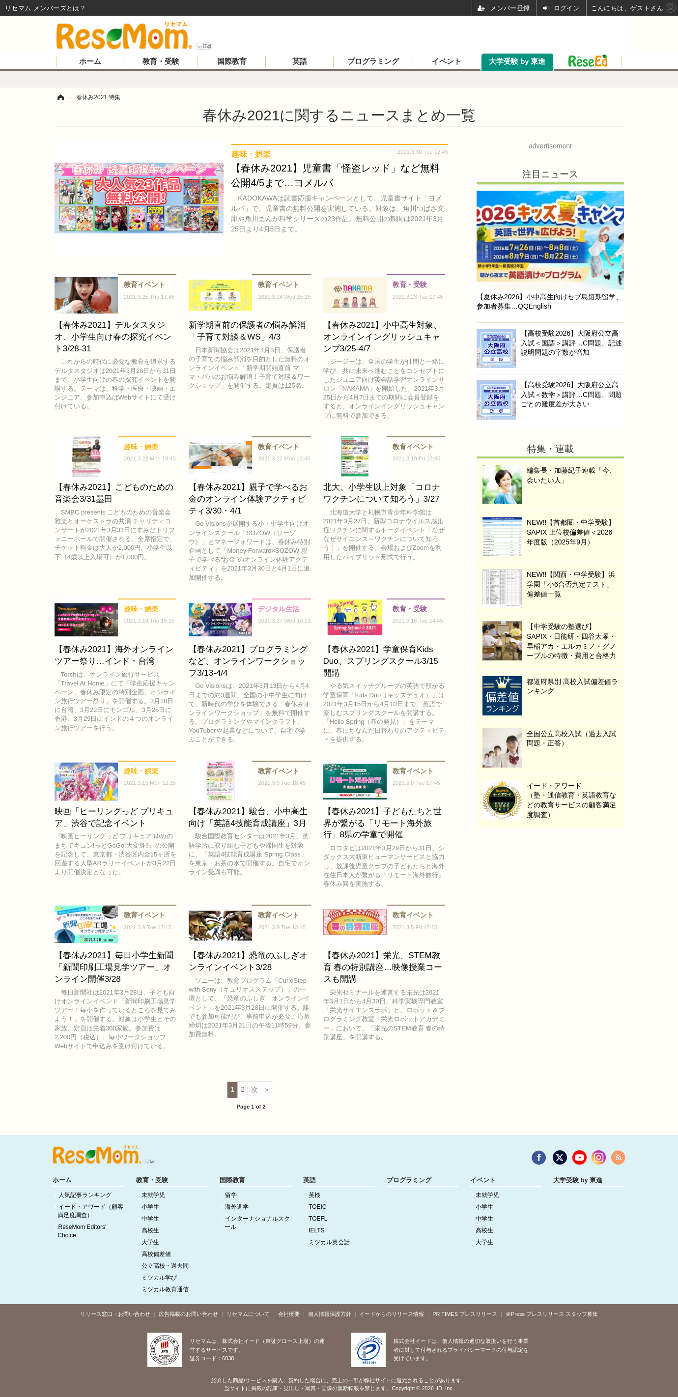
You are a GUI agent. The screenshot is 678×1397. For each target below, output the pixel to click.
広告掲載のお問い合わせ (188, 1314)
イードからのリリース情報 (391, 1314)
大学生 (150, 1242)
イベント (446, 61)
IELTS (316, 1230)
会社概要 (289, 1314)
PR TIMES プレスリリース (464, 1314)
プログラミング (373, 61)
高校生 (150, 1230)
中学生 (150, 1218)
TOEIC (317, 1206)
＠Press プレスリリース (535, 1314)
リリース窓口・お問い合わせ (115, 1314)
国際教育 (232, 61)
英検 (314, 1195)
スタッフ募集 (581, 1314)
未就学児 (153, 1195)
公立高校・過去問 (165, 1265)
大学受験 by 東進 (517, 61)
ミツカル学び (159, 1277)
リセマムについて (248, 1314)
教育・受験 (160, 61)
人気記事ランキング (85, 1195)
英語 (299, 61)
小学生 (150, 1206)
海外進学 (237, 1206)
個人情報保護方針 (329, 1314)
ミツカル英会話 (329, 1242)
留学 (231, 1195)
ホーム (90, 61)
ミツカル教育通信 (165, 1289)
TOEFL (318, 1218)
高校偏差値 (156, 1254)
